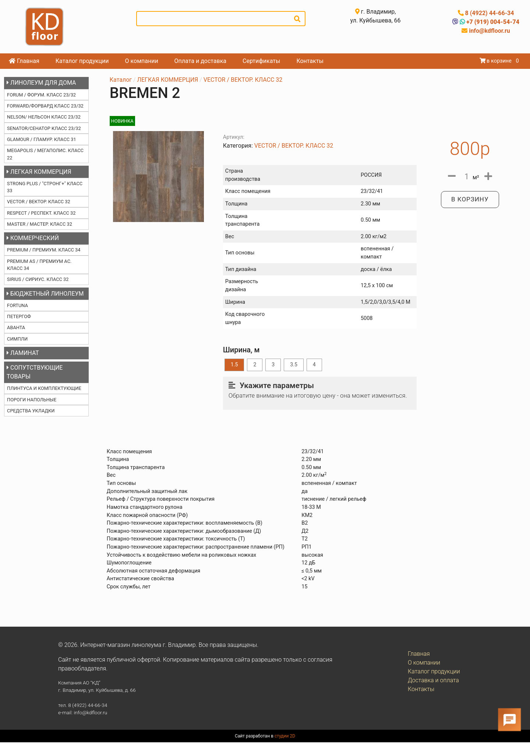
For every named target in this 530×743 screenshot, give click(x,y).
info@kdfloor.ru (488, 30)
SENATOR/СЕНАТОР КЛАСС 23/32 (44, 128)
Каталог (121, 79)
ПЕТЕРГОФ (19, 316)
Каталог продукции (82, 60)
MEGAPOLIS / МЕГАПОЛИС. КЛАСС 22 (45, 154)
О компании (141, 60)
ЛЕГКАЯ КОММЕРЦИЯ (39, 171)
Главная (24, 60)
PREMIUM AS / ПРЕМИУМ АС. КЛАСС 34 (39, 264)
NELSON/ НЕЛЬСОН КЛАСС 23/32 (44, 117)
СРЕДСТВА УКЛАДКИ (30, 410)
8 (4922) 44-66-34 (489, 13)
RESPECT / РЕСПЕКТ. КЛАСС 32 (41, 213)
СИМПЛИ (17, 339)
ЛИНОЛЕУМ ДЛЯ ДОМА (41, 82)
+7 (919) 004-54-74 (492, 21)
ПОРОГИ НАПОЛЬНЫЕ (31, 399)
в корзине (496, 61)
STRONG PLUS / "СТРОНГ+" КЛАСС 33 (44, 187)
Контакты (309, 60)
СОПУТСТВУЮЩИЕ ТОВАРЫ (35, 372)
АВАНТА (16, 327)
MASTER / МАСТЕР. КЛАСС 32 (39, 224)
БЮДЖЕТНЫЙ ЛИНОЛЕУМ (45, 293)
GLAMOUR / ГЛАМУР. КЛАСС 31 (41, 139)
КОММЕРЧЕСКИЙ (33, 238)
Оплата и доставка (200, 60)
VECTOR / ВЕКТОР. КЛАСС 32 (38, 201)
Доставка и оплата (433, 680)
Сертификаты (261, 60)
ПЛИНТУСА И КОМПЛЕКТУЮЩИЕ (44, 388)
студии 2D (285, 736)
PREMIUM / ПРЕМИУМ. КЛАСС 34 (43, 250)
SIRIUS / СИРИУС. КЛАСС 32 (37, 279)
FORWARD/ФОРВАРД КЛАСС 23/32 (45, 106)
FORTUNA (17, 305)
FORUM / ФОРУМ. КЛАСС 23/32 (41, 95)
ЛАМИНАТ (23, 352)
